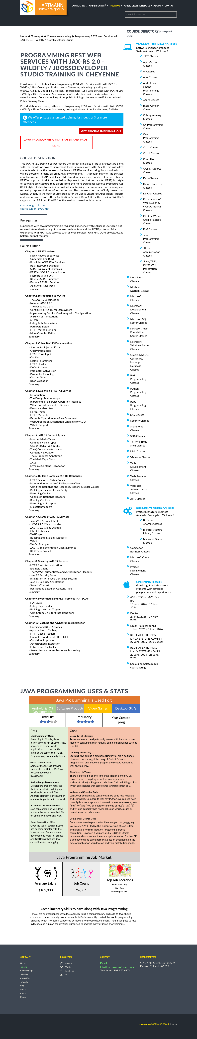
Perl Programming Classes (138, 379)
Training (114, 5)
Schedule (24, 974)
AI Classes (149, 71)
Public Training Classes (33, 100)
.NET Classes (150, 56)
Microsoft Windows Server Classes (140, 345)
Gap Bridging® (26, 970)
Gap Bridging (97, 5)
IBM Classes (150, 229)
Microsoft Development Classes (138, 309)
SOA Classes (137, 435)
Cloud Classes (151, 153)
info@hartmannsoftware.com (117, 967)
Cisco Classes (151, 147)
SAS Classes (137, 414)
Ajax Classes (150, 77)
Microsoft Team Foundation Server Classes (139, 332)
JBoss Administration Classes (151, 252)
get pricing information (101, 131)
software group (154, 1024)
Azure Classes (151, 99)
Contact (170, 5)
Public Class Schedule (137, 5)
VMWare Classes (140, 457)
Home (23, 36)
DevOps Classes (152, 193)
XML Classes (137, 498)
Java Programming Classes (151, 238)
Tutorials (24, 982)
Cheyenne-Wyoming (59, 36)
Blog (22, 985)
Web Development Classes (138, 466)
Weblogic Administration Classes (138, 489)
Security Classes (139, 420)
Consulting (79, 5)
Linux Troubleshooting (143, 625)
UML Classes (137, 451)
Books (23, 997)
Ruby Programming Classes (138, 405)
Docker (134, 613)
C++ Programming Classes (151, 138)
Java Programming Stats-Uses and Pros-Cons (56, 142)
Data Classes (150, 178)
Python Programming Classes (138, 392)
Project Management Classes (138, 570)
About (157, 5)
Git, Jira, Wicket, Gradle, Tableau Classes (152, 219)
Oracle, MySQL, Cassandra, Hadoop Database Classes (139, 362)
